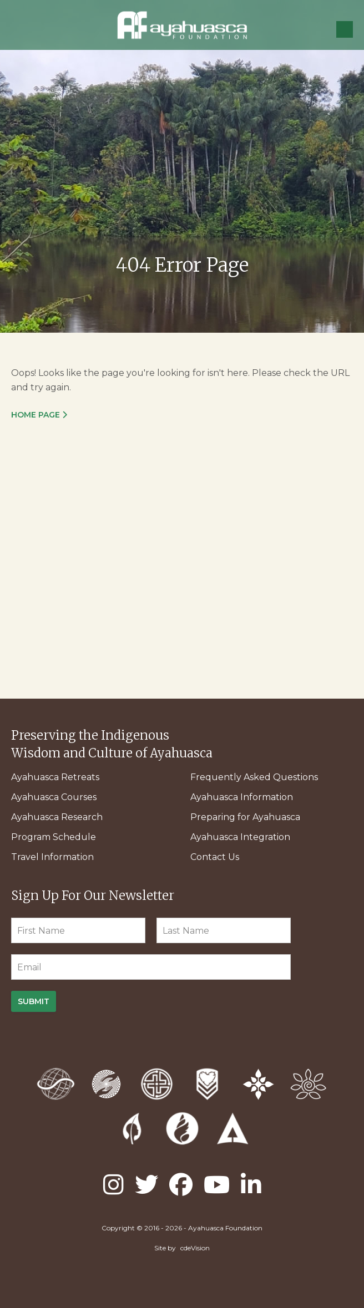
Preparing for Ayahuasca (245, 817)
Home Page (35, 415)
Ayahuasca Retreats (55, 777)
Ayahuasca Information (241, 797)
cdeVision (195, 1248)
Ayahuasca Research (57, 817)
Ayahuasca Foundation (182, 25)
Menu (344, 29)
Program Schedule (53, 837)
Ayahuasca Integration (240, 837)
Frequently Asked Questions (254, 777)
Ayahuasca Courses (54, 797)
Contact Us (214, 857)
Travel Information (52, 857)
